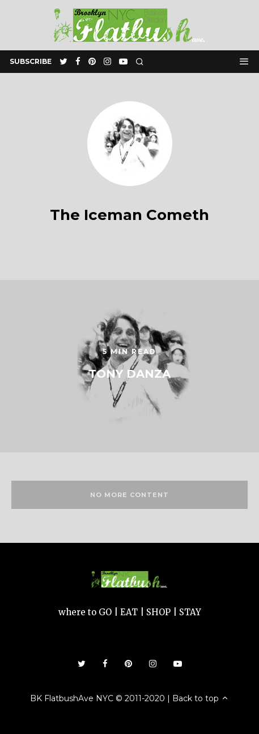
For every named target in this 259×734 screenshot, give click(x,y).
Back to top (200, 698)
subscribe (31, 61)
